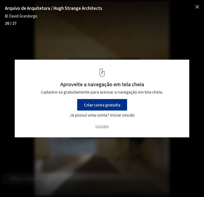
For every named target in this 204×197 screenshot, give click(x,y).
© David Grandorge (21, 16)
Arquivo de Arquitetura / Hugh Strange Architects (53, 8)
